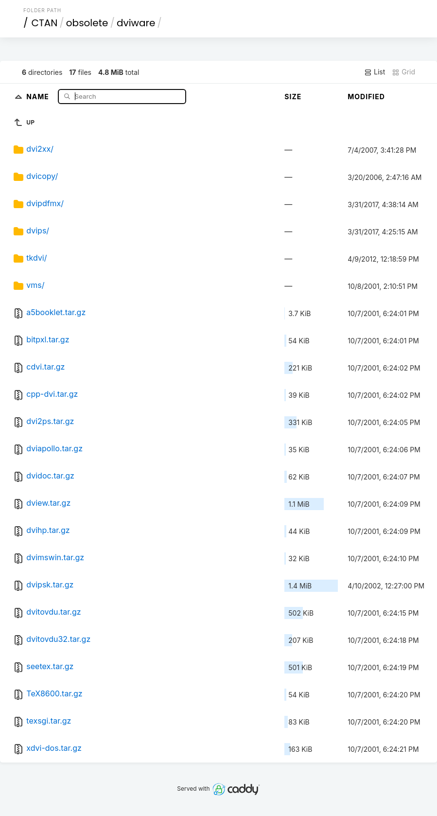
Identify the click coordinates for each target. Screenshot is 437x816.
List (374, 72)
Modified (366, 96)
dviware (136, 23)
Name (38, 96)
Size (292, 96)
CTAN (44, 23)
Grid (403, 72)
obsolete (87, 23)
